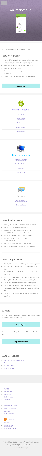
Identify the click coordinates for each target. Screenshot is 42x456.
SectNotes (21, 132)
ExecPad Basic (21, 205)
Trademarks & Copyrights (21, 448)
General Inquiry (9, 368)
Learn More (21, 86)
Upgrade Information (21, 342)
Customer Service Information (14, 360)
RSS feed (9, 420)
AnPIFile (21, 114)
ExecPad (21, 168)
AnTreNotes (21, 123)
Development (8, 425)
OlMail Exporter (21, 173)
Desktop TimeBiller (21, 159)
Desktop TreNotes (21, 164)
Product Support (9, 366)
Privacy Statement (10, 428)
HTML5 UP (15, 445)
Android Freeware (21, 200)
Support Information (10, 363)
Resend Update (21, 325)
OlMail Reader (21, 127)
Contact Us (7, 423)
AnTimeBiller (21, 118)
